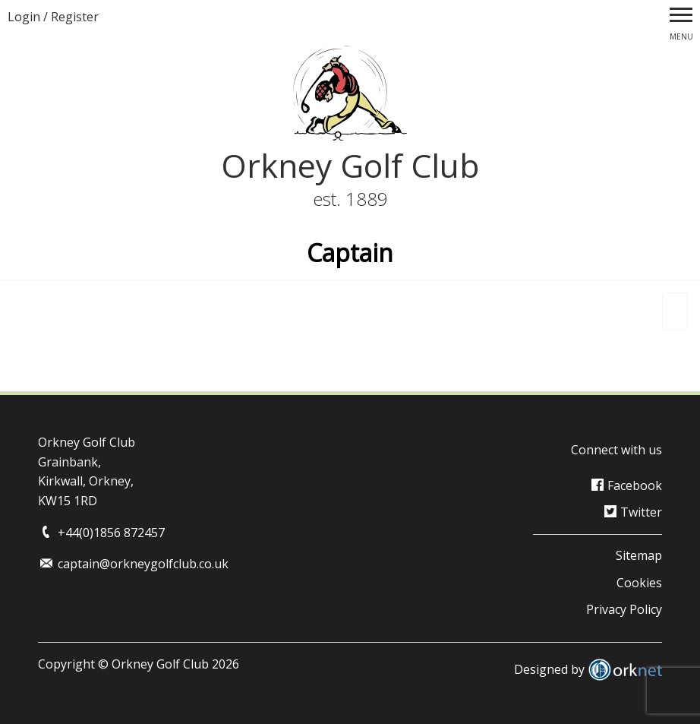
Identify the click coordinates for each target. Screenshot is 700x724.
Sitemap (639, 555)
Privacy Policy (624, 609)
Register (75, 16)
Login (24, 16)
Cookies (639, 582)
